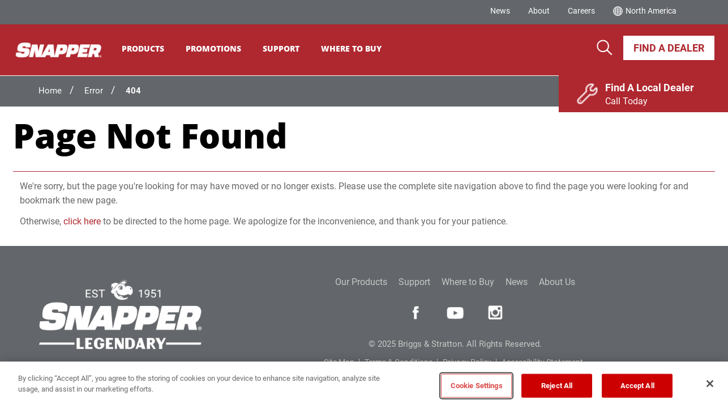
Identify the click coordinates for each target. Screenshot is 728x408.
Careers (581, 10)
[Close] (709, 383)
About (539, 10)
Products (150, 48)
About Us (557, 282)
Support (288, 48)
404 (133, 91)
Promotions (221, 48)
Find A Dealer (668, 48)
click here (82, 221)
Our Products (361, 282)
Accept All (637, 385)
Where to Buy (468, 282)
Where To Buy (358, 48)
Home (50, 91)
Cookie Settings (477, 385)
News (500, 10)
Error (93, 91)
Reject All (556, 385)
